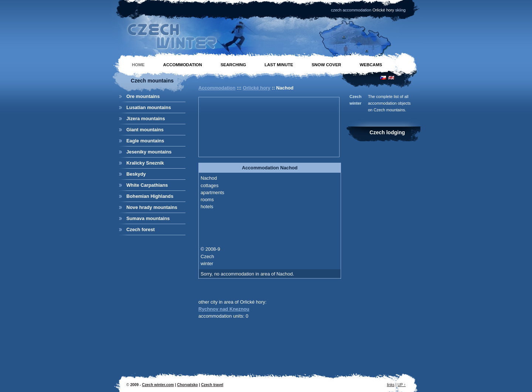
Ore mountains (143, 96)
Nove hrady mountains (151, 207)
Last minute (279, 64)
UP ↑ (402, 385)
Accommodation (182, 64)
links (390, 385)
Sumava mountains (148, 218)
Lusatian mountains (148, 107)
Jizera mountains (145, 118)
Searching (233, 64)
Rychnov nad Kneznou (223, 309)
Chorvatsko (187, 385)
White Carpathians (147, 185)
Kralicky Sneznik (145, 163)
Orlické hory (256, 88)
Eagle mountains (145, 140)
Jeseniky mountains (148, 152)
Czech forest (140, 229)
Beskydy (136, 174)
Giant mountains (145, 129)
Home (138, 64)
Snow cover (326, 64)
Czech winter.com (158, 385)
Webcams (370, 64)
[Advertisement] (234, 126)
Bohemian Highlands (149, 196)
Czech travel (212, 385)
